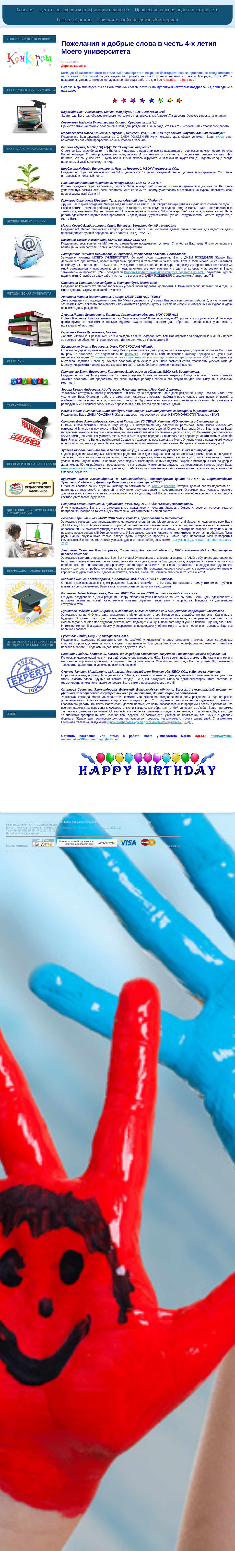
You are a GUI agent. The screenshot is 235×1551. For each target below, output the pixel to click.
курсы (221, 136)
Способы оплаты (168, 845)
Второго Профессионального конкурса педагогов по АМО (164, 272)
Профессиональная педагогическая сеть (176, 9)
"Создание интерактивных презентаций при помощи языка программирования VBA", (151, 357)
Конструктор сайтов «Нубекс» (27, 850)
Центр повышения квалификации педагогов (84, 9)
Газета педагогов (74, 19)
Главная (25, 9)
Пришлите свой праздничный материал (137, 19)
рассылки (131, 354)
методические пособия (77, 468)
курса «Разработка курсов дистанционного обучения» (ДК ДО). (150, 722)
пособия (169, 486)
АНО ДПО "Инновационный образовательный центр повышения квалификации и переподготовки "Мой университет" (79, 821)
